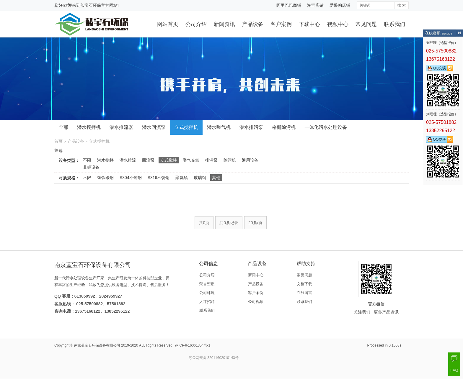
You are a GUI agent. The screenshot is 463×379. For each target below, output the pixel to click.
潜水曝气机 (219, 127)
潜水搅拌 (105, 160)
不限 (87, 160)
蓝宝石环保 (90, 5)
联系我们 (394, 24)
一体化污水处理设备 (325, 127)
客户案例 (281, 24)
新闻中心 (255, 275)
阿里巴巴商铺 (288, 5)
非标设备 (91, 167)
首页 (58, 141)
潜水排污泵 (251, 127)
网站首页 (167, 24)
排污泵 (211, 160)
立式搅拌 (168, 160)
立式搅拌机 (186, 127)
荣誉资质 (207, 284)
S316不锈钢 (159, 177)
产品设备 (252, 24)
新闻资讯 (224, 24)
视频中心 (337, 24)
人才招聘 (207, 301)
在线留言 (304, 293)
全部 (63, 127)
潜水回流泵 (154, 127)
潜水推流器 (121, 127)
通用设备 (250, 160)
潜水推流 (128, 160)
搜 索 (401, 5)
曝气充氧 (191, 160)
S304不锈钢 (131, 177)
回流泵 (148, 160)
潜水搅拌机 (89, 127)
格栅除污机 (284, 127)
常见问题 (366, 24)
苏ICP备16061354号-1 (192, 345)
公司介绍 (196, 24)
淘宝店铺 (315, 5)
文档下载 (304, 284)
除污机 (230, 160)
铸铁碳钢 (105, 177)
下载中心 (309, 24)
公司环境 (207, 293)
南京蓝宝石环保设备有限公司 (97, 345)
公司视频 (255, 301)
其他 (216, 177)
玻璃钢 (200, 177)
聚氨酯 (181, 177)
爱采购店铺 (340, 5)
